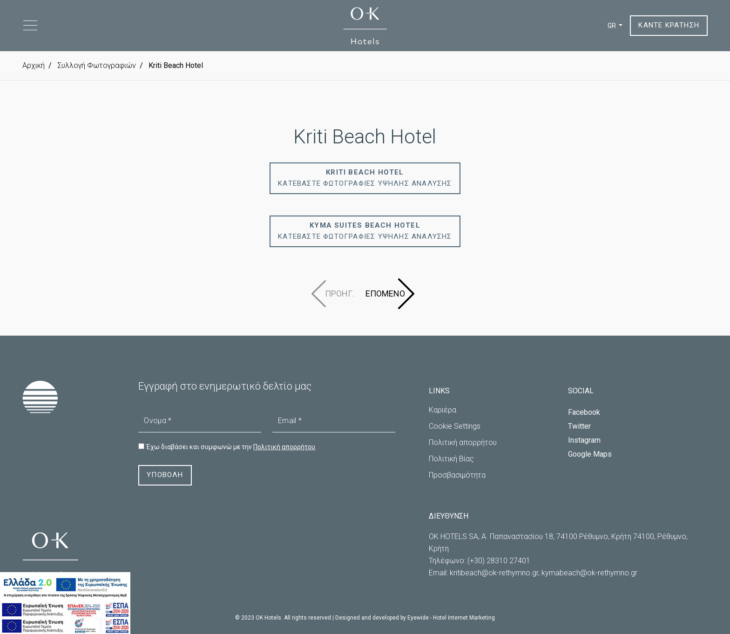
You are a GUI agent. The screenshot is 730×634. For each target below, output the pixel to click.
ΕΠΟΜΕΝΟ (385, 293)
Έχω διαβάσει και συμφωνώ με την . (231, 447)
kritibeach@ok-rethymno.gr (494, 572)
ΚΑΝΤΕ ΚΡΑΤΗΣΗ (668, 25)
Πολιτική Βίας (451, 458)
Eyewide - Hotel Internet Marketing (451, 617)
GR (612, 25)
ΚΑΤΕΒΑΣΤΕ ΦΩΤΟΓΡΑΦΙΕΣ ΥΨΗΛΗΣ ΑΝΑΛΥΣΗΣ (365, 178)
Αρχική (33, 65)
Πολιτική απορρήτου (463, 442)
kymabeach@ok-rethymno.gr (589, 572)
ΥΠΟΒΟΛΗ (165, 475)
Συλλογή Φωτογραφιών (95, 65)
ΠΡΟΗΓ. (339, 293)
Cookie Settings (454, 426)
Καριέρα (442, 409)
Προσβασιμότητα (457, 475)
